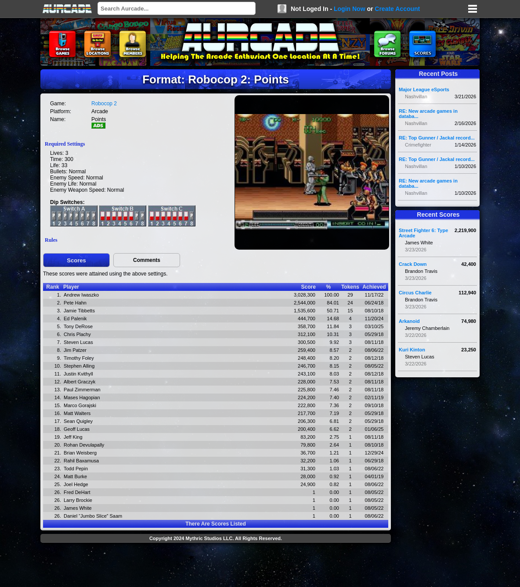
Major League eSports (424, 89)
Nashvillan (416, 96)
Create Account (397, 8)
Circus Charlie (415, 292)
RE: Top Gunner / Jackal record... (437, 137)
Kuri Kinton (412, 349)
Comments (146, 260)
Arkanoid (409, 321)
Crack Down (413, 264)
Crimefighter (418, 144)
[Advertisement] (216, 566)
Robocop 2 (104, 103)
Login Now (349, 8)
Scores (76, 260)
